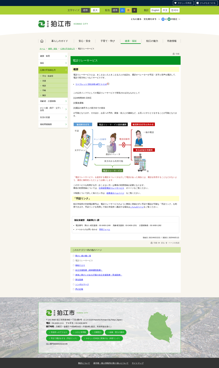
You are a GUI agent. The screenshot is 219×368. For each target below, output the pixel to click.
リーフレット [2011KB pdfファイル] (91, 84)
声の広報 (79, 289)
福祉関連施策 (46, 124)
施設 (44, 95)
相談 (44, 86)
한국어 (174, 10)
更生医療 (79, 280)
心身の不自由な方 (67, 49)
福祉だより (80, 265)
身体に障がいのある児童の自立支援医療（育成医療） (98, 275)
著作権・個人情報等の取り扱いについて (110, 363)
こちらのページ (137, 207)
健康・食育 (45, 56)
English (155, 10)
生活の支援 (45, 117)
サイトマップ (138, 363)
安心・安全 (85, 41)
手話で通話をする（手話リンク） (64, 338)
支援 (44, 81)
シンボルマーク (82, 284)
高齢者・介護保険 (48, 101)
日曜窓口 (97, 332)
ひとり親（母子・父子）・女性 (52, 109)
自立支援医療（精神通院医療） (89, 270)
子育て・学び (108, 41)
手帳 (44, 90)
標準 (85, 10)
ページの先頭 (172, 243)
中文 (165, 10)
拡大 (95, 10)
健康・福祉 (131, 41)
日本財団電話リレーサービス (111, 188)
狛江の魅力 (152, 41)
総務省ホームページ (115, 193)
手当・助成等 (47, 76)
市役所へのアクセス (59, 332)
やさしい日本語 (184, 3)
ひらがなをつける (208, 3)
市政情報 (172, 41)
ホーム (41, 41)
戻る (161, 243)
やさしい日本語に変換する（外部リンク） (103, 338)
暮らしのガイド (59, 41)
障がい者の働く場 (83, 256)
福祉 (42, 63)
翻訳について (84, 363)
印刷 (175, 54)
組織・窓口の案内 (117, 332)
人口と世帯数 (80, 332)
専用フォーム (104, 229)
